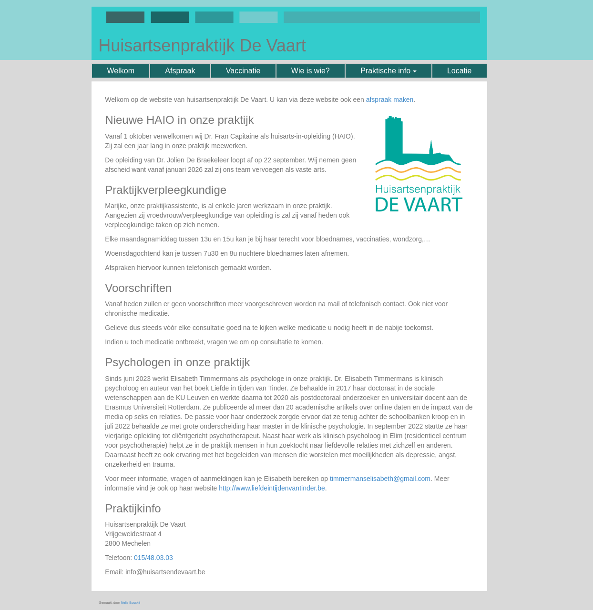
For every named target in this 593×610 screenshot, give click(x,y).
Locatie (459, 71)
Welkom (121, 71)
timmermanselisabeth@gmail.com (380, 478)
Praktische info (388, 71)
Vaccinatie (243, 71)
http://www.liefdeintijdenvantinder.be (272, 488)
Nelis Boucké (131, 602)
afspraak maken (390, 99)
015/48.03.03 (153, 557)
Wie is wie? (310, 71)
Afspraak (180, 71)
